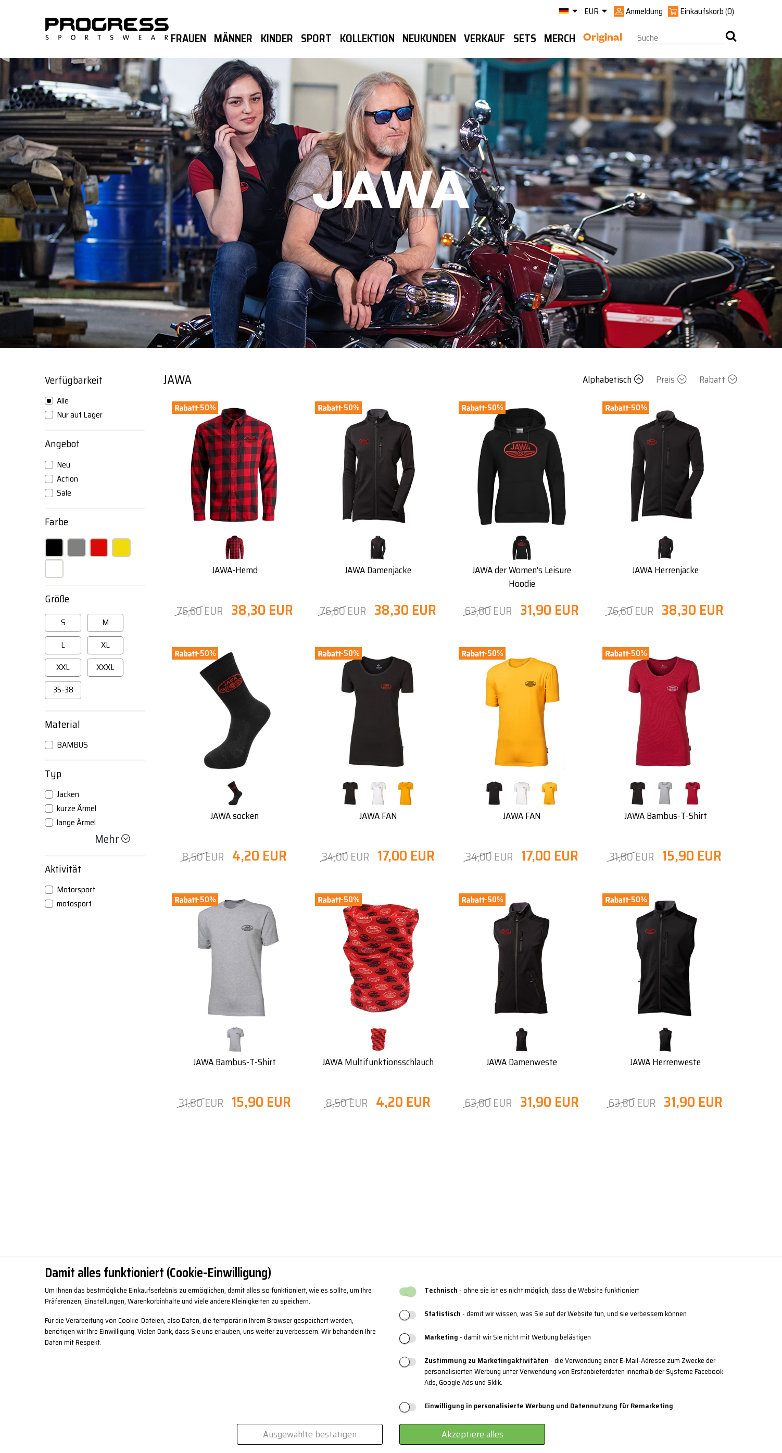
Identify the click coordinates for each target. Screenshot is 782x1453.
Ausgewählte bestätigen (310, 1434)
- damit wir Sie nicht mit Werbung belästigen (507, 1337)
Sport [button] (316, 38)
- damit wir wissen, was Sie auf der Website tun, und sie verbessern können (555, 1313)
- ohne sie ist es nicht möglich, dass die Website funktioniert (531, 1290)
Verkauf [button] (484, 38)
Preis (672, 379)
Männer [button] (233, 38)
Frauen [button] (188, 38)
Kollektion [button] (367, 38)
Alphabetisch (614, 379)
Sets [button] (524, 38)
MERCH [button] (559, 38)
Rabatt (718, 379)
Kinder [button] (277, 38)
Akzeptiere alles (472, 1434)
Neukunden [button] (429, 38)
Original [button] (602, 39)
